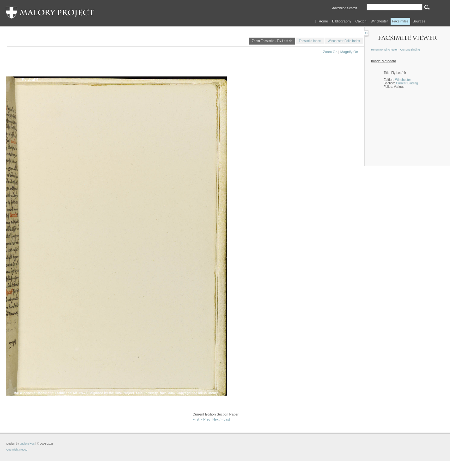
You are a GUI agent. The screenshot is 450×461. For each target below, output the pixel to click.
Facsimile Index (310, 41)
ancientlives (27, 443)
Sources (419, 21)
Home (323, 21)
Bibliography (341, 21)
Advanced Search (344, 8)
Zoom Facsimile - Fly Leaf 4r (272, 41)
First (195, 419)
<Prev (205, 419)
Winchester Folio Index (344, 41)
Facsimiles (400, 21)
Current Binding (407, 83)
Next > (217, 419)
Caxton (361, 21)
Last (226, 419)
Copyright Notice (16, 449)
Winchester (379, 21)
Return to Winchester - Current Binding (395, 49)
